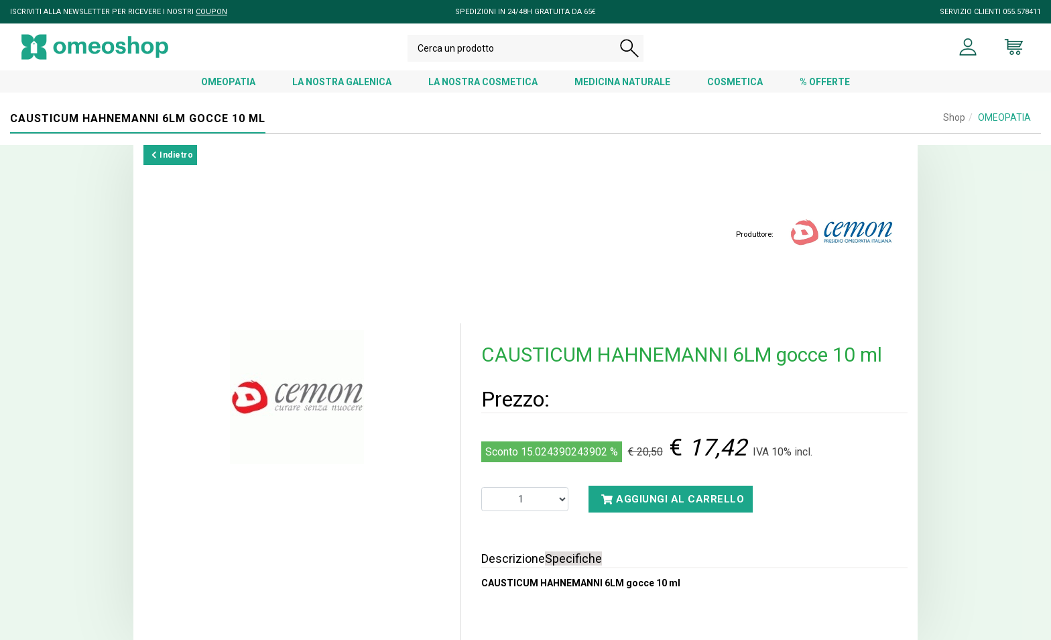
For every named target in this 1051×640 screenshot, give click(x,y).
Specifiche (573, 558)
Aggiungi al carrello (672, 499)
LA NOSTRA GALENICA (341, 81)
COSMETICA (735, 81)
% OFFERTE (825, 81)
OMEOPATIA (228, 81)
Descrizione (513, 558)
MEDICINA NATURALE (622, 81)
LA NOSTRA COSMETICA (483, 81)
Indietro (172, 155)
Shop (954, 117)
